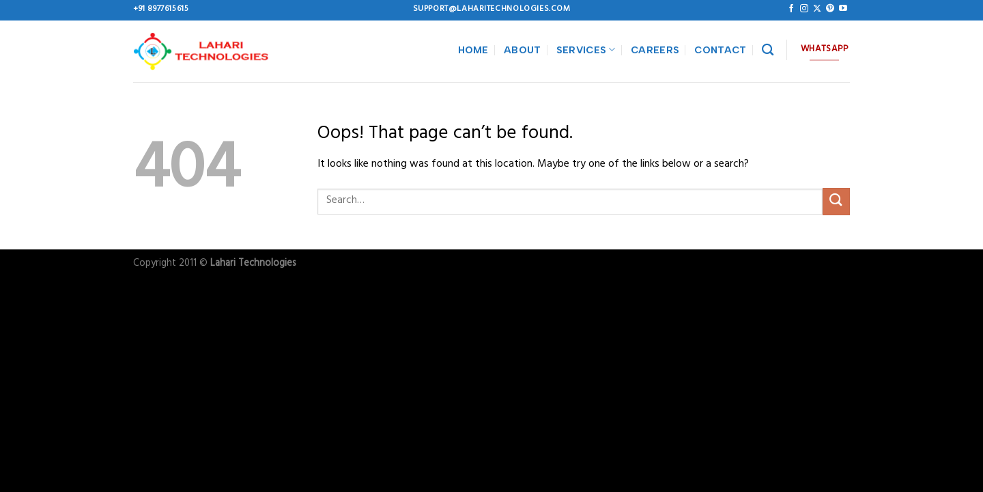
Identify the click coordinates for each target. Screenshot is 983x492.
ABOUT (522, 50)
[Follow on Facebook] (791, 9)
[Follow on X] (817, 9)
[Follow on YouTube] (843, 9)
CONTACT (720, 50)
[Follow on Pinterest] (830, 9)
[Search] (767, 50)
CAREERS (655, 50)
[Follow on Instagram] (804, 9)
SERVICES (586, 49)
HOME (473, 50)
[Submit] (836, 201)
